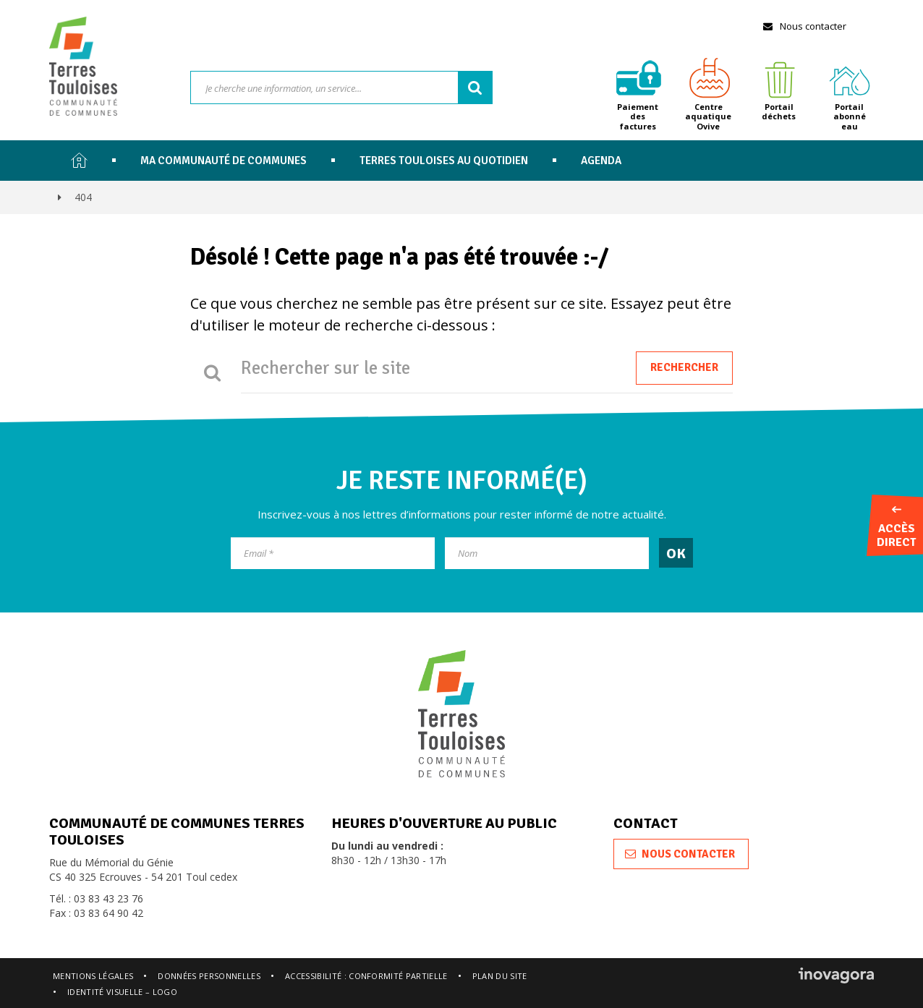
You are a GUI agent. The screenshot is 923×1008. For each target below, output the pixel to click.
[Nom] (547, 553)
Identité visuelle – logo (122, 991)
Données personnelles (209, 975)
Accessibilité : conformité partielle (366, 975)
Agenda (601, 160)
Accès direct (896, 528)
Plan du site (499, 975)
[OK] (676, 553)
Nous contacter (804, 26)
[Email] (333, 553)
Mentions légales (93, 975)
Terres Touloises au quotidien (444, 160)
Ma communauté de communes (223, 160)
